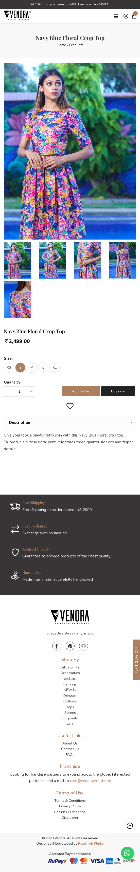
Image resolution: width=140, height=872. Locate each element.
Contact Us (70, 749)
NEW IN (70, 689)
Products (76, 45)
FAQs (70, 754)
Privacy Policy (70, 806)
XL (54, 367)
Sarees (70, 712)
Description (19, 422)
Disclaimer (70, 817)
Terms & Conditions (70, 800)
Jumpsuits (70, 718)
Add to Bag (81, 391)
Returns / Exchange (70, 812)
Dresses (70, 695)
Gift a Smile (70, 667)
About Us (70, 743)
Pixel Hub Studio (91, 843)
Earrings (70, 684)
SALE (70, 724)
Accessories (70, 672)
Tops (70, 707)
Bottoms (70, 701)
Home (61, 45)
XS (9, 367)
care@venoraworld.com (90, 780)
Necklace (70, 678)
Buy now (118, 391)
